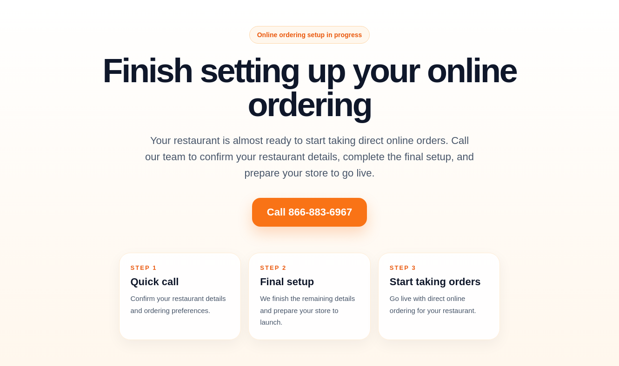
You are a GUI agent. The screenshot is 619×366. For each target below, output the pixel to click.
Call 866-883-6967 (309, 212)
